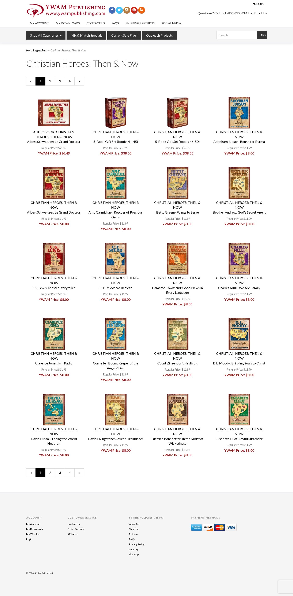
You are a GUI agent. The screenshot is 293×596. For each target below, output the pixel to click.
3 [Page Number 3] (62, 81)
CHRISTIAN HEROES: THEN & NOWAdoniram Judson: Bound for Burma (239, 137)
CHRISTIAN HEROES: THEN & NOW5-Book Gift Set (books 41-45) (116, 137)
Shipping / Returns (140, 23)
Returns (133, 534)
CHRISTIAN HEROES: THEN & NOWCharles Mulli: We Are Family (239, 283)
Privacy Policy (136, 544)
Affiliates (72, 534)
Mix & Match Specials (86, 35)
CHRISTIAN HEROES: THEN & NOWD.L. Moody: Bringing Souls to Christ (239, 358)
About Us (134, 524)
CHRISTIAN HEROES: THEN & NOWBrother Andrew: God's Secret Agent (239, 207)
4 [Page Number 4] (72, 81)
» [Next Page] (81, 82)
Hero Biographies (36, 50)
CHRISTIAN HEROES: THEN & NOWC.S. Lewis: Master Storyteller (54, 283)
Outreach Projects (159, 35)
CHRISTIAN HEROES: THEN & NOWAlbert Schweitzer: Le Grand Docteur (53, 207)
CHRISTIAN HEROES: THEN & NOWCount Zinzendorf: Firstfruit (177, 358)
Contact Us (96, 23)
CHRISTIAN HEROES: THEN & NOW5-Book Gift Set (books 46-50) (177, 137)
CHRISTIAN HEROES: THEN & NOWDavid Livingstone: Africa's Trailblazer (115, 434)
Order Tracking (75, 529)
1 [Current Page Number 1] (42, 82)
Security (133, 549)
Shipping (133, 529)
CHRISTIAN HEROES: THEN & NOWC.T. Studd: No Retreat (116, 283)
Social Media (171, 23)
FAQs (115, 23)
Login (258, 4)
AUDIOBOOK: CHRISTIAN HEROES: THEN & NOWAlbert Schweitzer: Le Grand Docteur (53, 137)
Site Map (134, 554)
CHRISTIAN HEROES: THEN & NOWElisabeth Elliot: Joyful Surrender (239, 434)
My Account (39, 23)
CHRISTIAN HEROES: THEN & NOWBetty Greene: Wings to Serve (177, 207)
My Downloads (68, 23)
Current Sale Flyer (124, 35)
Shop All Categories (45, 35)
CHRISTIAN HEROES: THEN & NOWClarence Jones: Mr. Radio (54, 358)
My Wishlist (33, 534)
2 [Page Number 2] (52, 81)
